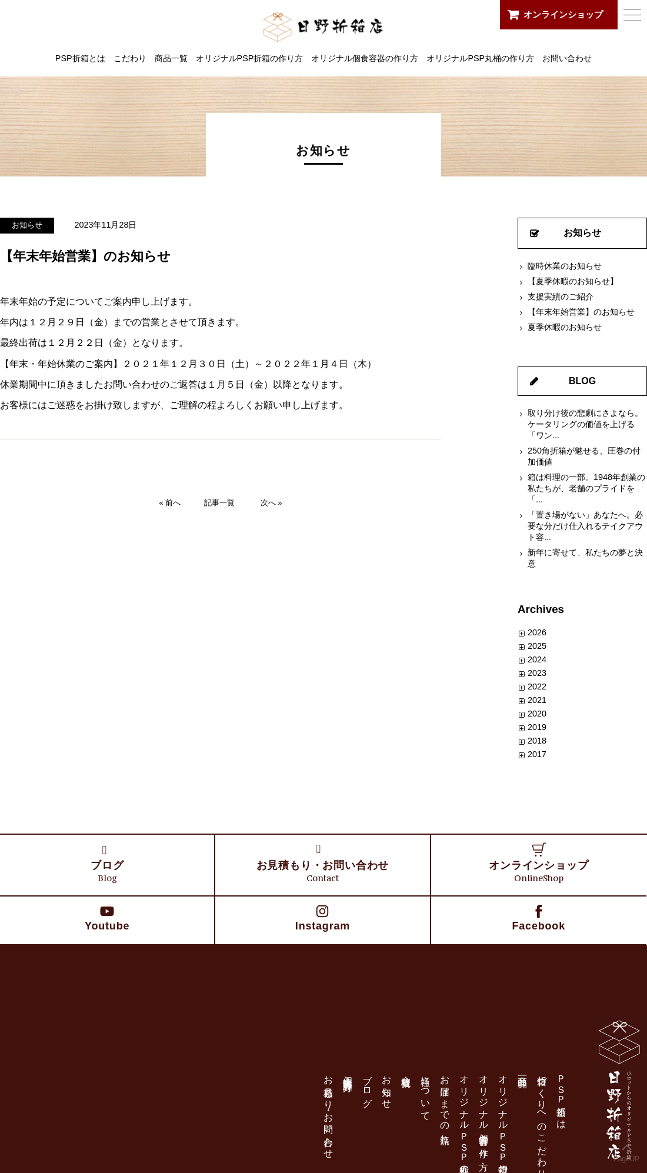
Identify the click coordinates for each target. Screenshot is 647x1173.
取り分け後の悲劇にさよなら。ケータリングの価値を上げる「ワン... (585, 424)
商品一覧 (171, 58)
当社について (426, 1093)
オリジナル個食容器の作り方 (364, 58)
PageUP (626, 1150)
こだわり (130, 58)
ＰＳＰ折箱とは (561, 1097)
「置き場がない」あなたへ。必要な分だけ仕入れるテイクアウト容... (585, 526)
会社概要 (406, 1070)
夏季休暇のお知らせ (565, 327)
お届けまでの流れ (445, 1104)
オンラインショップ (563, 14)
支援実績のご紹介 (560, 296)
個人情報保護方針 (348, 1073)
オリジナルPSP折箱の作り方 (250, 58)
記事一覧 (219, 502)
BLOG (582, 381)
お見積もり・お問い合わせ (328, 1111)
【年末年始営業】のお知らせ (581, 311)
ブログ (367, 1086)
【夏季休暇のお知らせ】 (573, 281)
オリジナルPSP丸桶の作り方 (480, 58)
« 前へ (170, 502)
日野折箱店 (324, 26)
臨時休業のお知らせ (565, 266)
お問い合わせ (567, 58)
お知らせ (27, 225)
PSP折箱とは (80, 58)
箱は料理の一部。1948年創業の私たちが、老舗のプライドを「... (586, 488)
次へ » (271, 502)
